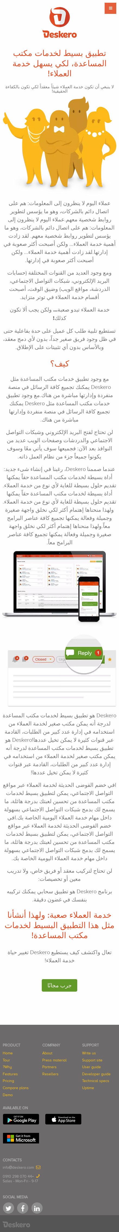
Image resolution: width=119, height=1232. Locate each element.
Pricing (8, 1081)
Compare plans (16, 1088)
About (47, 1053)
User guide (91, 1067)
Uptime (88, 1088)
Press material (54, 1060)
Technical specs (95, 1081)
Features (10, 1074)
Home (8, 1053)
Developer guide (96, 1074)
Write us (89, 1053)
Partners (49, 1067)
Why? (7, 1067)
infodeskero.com (18, 1167)
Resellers (50, 1074)
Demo (8, 1095)
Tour (6, 1060)
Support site (92, 1060)
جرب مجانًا (59, 985)
